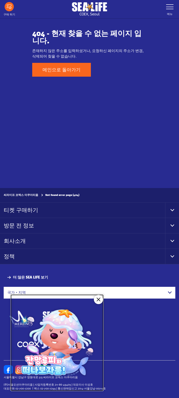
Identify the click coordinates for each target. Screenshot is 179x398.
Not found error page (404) (62, 195)
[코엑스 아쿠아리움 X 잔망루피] (57, 342)
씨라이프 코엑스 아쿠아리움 (21, 195)
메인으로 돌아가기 (62, 70)
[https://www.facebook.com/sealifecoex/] (8, 369)
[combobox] (89, 292)
